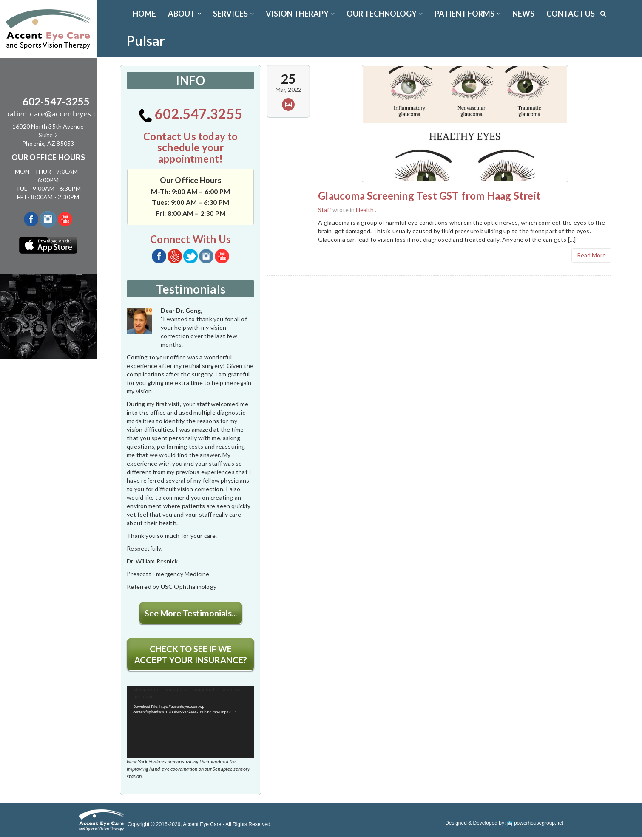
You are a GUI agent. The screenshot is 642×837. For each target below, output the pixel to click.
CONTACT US (570, 13)
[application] (190, 722)
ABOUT (184, 13)
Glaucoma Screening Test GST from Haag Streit (429, 195)
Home (144, 13)
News (523, 13)
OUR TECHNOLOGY (385, 13)
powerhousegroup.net (535, 823)
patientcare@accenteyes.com (56, 113)
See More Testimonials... (191, 613)
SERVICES (233, 13)
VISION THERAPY (300, 13)
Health (365, 209)
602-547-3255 (56, 101)
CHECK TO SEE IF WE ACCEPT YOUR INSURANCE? (190, 654)
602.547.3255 (191, 113)
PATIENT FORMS (467, 13)
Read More (591, 255)
